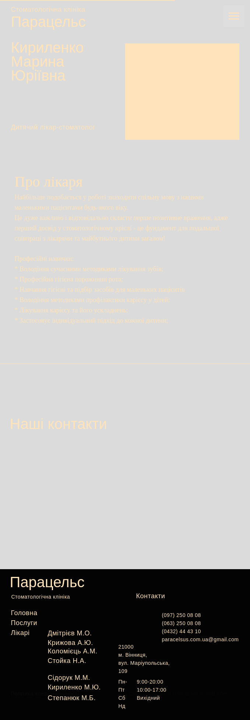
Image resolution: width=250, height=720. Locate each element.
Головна (24, 613)
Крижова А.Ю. (70, 642)
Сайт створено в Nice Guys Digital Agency (182, 693)
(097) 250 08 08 (181, 615)
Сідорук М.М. (69, 677)
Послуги (24, 623)
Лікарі (20, 632)
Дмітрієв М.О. (70, 633)
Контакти (150, 596)
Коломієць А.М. (73, 651)
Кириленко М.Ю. (74, 687)
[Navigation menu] (234, 16)
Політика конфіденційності (45, 693)
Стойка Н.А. (67, 660)
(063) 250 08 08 (181, 623)
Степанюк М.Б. (72, 698)
